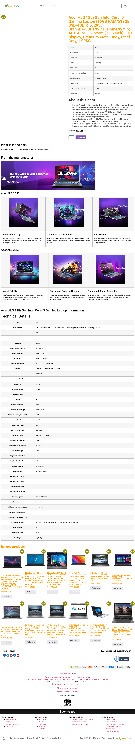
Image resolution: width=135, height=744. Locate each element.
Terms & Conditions (112, 731)
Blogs (8, 722)
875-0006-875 (73, 679)
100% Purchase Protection (115, 724)
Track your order (111, 722)
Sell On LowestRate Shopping (82, 719)
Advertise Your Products (80, 724)
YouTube (42, 726)
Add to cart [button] (6, 596)
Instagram (42, 724)
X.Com (41, 722)
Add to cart (81, 137)
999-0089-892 (84, 679)
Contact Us (9, 726)
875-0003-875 (43, 679)
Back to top (67, 711)
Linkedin (42, 729)
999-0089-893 (94, 679)
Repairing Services (12, 724)
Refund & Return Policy (113, 726)
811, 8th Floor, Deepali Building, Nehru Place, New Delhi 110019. (68, 677)
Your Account (110, 719)
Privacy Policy (110, 729)
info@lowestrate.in (76, 684)
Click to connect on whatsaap (68, 688)
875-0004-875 (53, 679)
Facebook (42, 719)
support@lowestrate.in (61, 684)
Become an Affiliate (79, 722)
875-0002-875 (32, 679)
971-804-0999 (104, 679)
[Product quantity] (71, 137)
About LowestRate (12, 719)
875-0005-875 (63, 679)
